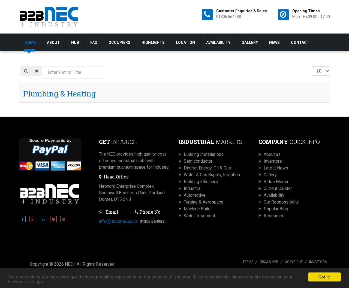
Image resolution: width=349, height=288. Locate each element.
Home (30, 42)
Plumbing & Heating (59, 94)
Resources (274, 215)
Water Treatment (199, 215)
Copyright (294, 262)
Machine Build (197, 208)
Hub (75, 42)
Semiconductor (198, 161)
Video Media (276, 181)
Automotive (195, 195)
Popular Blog (276, 208)
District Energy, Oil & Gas (207, 168)
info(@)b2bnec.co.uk (118, 221)
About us (272, 154)
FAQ (93, 42)
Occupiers (119, 42)
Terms (248, 262)
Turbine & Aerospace (203, 202)
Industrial (192, 188)
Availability (218, 42)
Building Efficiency (201, 181)
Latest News (276, 168)
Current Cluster (278, 188)
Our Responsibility (281, 202)
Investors (273, 161)
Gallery (250, 42)
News (274, 42)
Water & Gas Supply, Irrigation (212, 174)
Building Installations (204, 154)
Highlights (153, 42)
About (53, 42)
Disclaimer (269, 262)
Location (185, 42)
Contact (300, 42)
